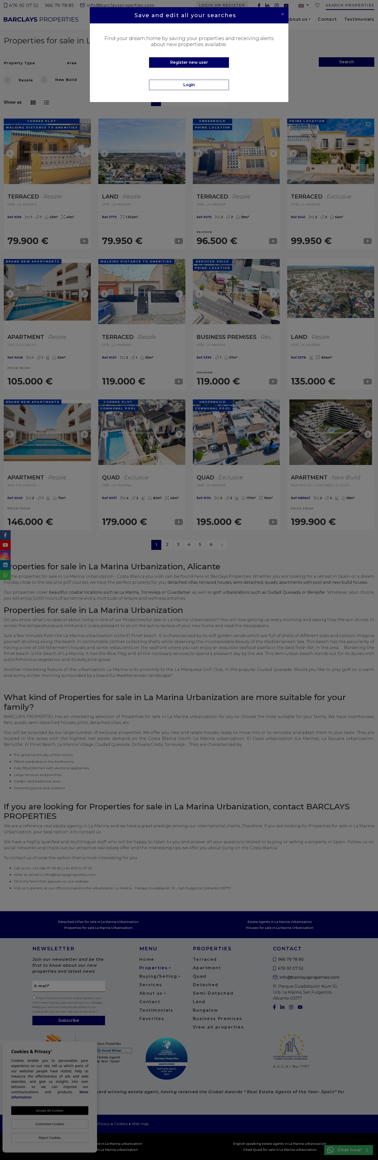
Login (189, 84)
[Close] (282, 14)
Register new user (189, 62)
